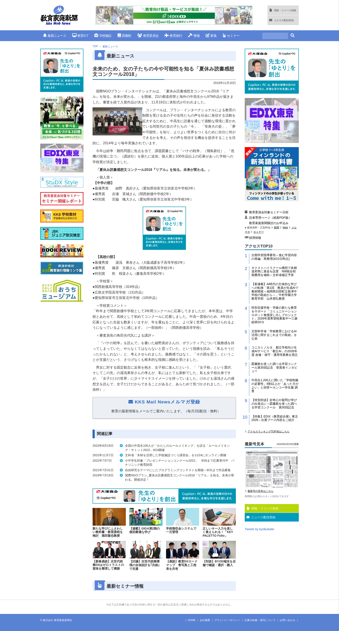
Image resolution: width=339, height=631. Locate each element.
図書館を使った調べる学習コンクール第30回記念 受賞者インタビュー (274, 367)
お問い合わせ (287, 620)
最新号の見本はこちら (260, 491)
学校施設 (102, 35)
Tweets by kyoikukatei (259, 529)
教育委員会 (148, 35)
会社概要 (205, 620)
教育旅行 (173, 35)
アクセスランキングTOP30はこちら (268, 431)
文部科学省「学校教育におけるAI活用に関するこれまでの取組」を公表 (274, 334)
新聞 (276, 227)
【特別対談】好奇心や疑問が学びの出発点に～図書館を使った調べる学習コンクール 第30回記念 (274, 403)
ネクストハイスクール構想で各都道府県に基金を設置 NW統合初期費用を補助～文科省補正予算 (274, 271)
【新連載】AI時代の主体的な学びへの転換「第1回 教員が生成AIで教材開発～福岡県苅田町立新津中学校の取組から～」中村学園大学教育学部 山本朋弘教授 (274, 291)
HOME (192, 620)
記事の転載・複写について (260, 620)
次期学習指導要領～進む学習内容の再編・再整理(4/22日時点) (274, 256)
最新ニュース (54, 35)
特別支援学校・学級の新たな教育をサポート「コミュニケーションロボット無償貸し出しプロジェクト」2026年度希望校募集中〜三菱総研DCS (274, 315)
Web (285, 227)
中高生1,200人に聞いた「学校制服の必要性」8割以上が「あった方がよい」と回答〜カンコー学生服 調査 (275, 385)
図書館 (124, 35)
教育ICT (80, 35)
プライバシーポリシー (227, 620)
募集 (211, 35)
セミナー (231, 35)
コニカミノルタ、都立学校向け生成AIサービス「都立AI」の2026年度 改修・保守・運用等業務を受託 (274, 351)
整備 (194, 35)
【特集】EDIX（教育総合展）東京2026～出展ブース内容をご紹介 (274, 418)
